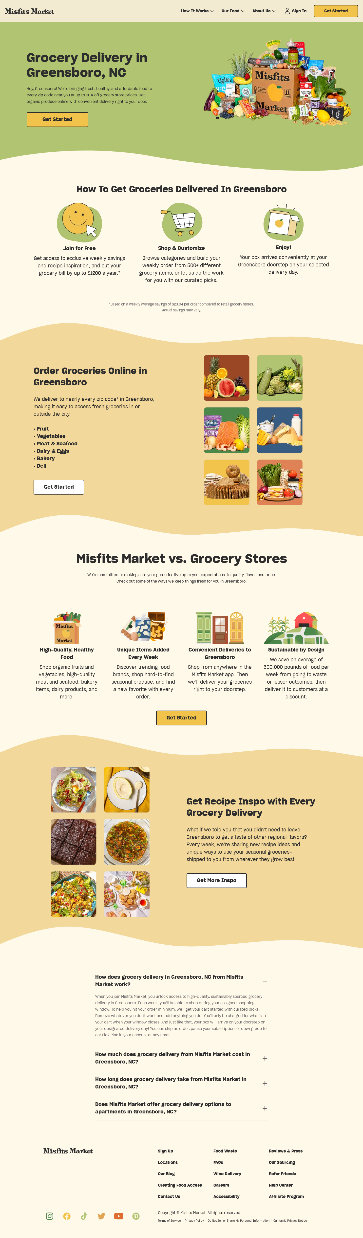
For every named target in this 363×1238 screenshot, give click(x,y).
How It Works (195, 11)
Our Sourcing (282, 1163)
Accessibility (226, 1197)
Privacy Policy (194, 1220)
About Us (261, 11)
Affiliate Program (286, 1197)
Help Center (281, 1185)
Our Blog (166, 1174)
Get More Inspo (216, 880)
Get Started (336, 11)
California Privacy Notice (290, 1220)
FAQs (218, 1163)
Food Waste (225, 1151)
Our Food (230, 11)
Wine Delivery (227, 1174)
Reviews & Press (286, 1151)
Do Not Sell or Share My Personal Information (238, 1220)
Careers (221, 1185)
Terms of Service (169, 1220)
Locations (168, 1163)
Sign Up (165, 1151)
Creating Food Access (180, 1185)
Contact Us (169, 1197)
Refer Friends (282, 1174)
